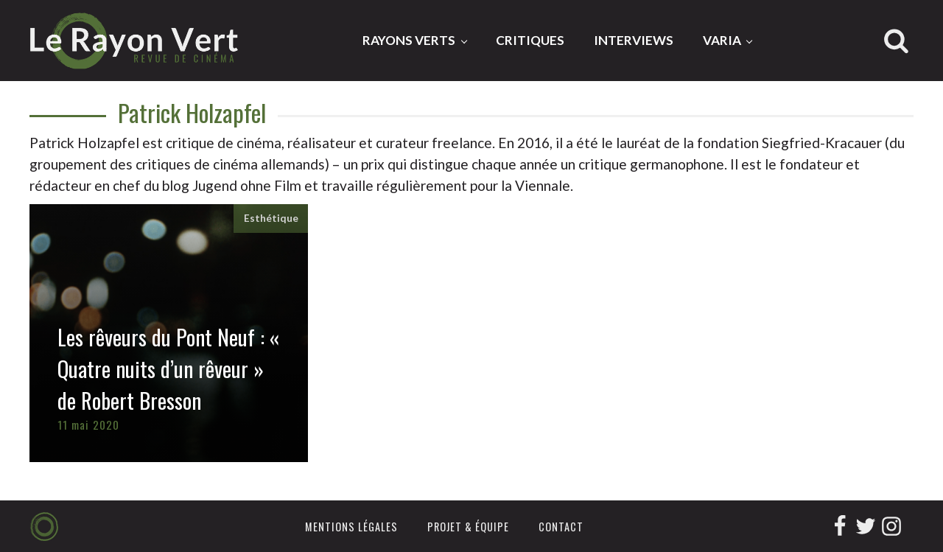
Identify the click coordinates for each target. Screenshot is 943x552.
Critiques (530, 40)
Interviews (633, 40)
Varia (722, 40)
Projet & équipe (468, 526)
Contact (561, 526)
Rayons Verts (408, 40)
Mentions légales (351, 526)
